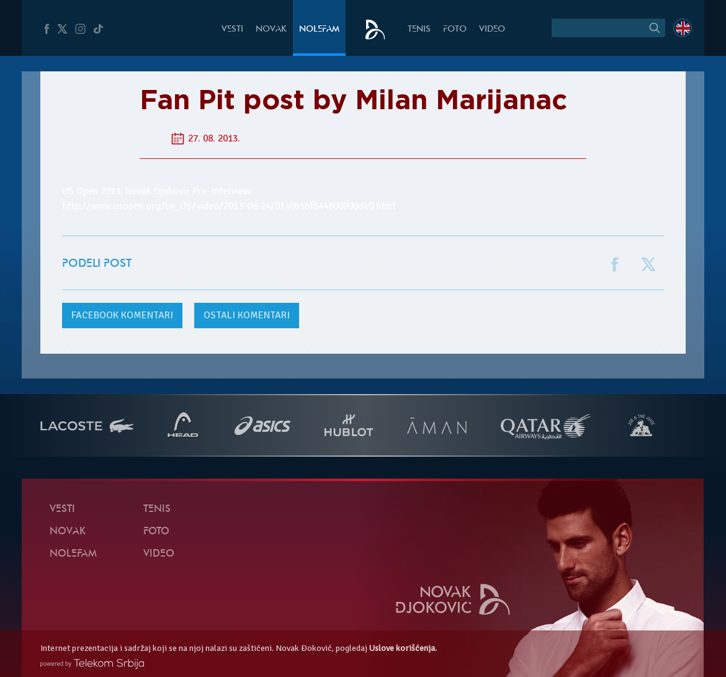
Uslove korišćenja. (403, 648)
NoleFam (319, 29)
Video (492, 29)
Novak (271, 29)
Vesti (232, 29)
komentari (122, 315)
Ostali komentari (247, 315)
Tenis (419, 29)
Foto (455, 29)
